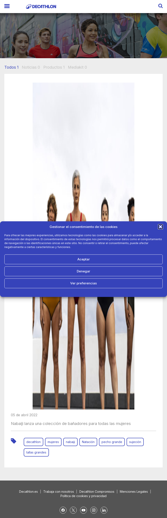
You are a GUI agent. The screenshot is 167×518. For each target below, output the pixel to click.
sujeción (135, 442)
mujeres (53, 442)
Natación (88, 442)
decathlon (33, 442)
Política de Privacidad (88, 292)
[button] (160, 226)
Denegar (83, 271)
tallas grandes (36, 452)
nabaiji (70, 442)
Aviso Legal (111, 292)
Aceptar (83, 259)
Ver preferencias (83, 283)
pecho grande (112, 442)
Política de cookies (60, 292)
